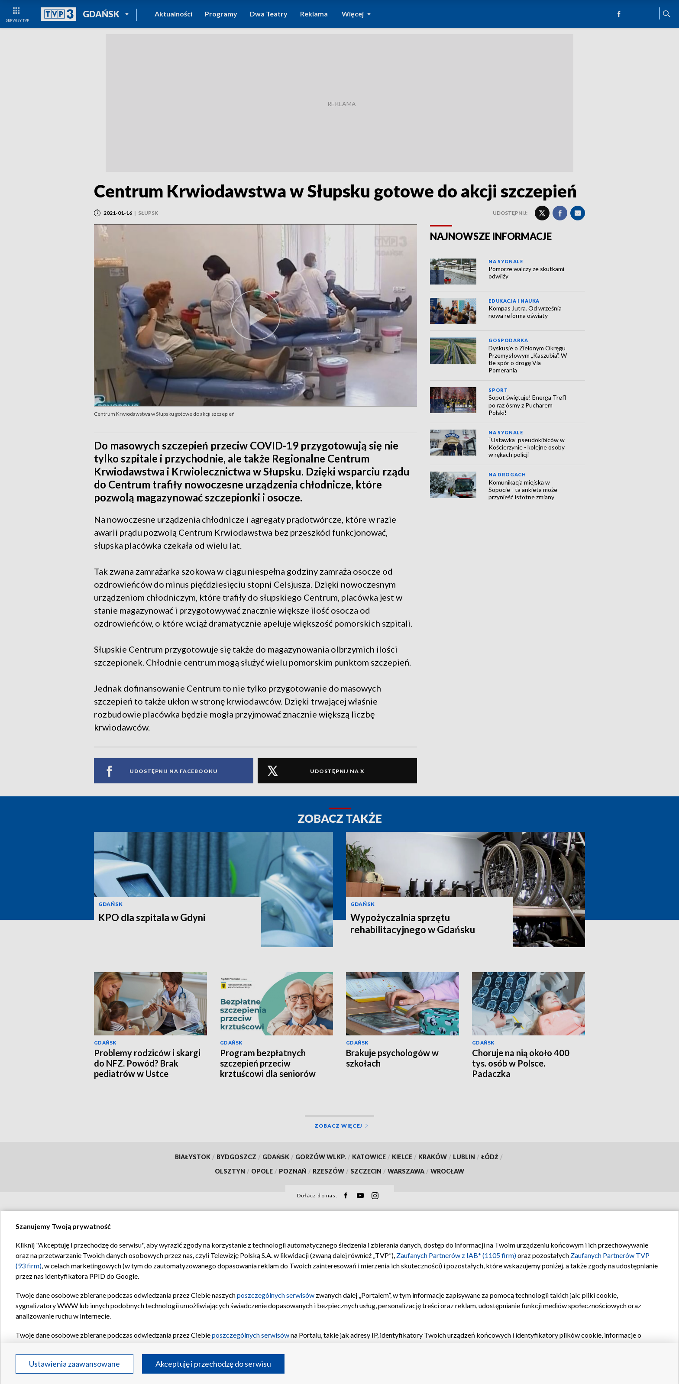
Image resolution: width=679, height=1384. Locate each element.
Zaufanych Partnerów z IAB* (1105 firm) (456, 1255)
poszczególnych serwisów (275, 1295)
